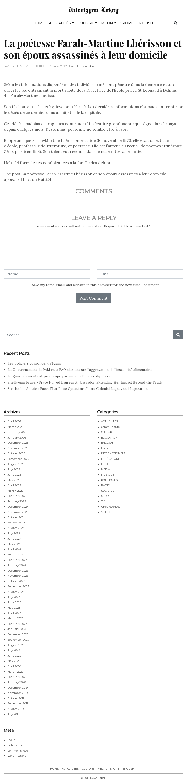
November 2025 (18, 448)
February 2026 (17, 432)
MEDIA (107, 23)
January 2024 (17, 565)
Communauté (110, 427)
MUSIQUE (107, 474)
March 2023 (15, 618)
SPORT (126, 23)
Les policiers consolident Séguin (35, 363)
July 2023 (14, 597)
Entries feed (15, 745)
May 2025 (14, 480)
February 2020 (17, 677)
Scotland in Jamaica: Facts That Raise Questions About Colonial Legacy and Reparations (78, 389)
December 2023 (18, 570)
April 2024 (14, 549)
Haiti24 (44, 179)
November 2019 (18, 693)
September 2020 (18, 639)
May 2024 (14, 544)
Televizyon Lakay (94, 9)
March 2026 (15, 427)
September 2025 (18, 458)
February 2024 (18, 560)
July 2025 (14, 469)
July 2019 (13, 714)
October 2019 (16, 698)
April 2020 (14, 666)
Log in (12, 740)
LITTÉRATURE (110, 458)
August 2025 (16, 464)
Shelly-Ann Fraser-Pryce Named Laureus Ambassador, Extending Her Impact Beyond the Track (85, 382)
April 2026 (14, 421)
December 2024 (18, 506)
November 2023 (18, 575)
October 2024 (17, 517)
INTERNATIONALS (113, 453)
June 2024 (15, 538)
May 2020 (14, 661)
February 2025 (17, 496)
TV (103, 501)
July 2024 (14, 533)
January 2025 (17, 501)
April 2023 (14, 613)
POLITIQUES (109, 480)
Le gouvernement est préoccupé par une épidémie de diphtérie (60, 376)
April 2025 (14, 485)
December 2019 (18, 687)
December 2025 (18, 442)
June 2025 (14, 474)
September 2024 (18, 522)
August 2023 (16, 592)
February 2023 (17, 624)
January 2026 (17, 437)
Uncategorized (111, 506)
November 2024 (18, 512)
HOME (39, 23)
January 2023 (17, 629)
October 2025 (16, 453)
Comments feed (18, 750)
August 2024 (16, 528)
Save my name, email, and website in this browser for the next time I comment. (95, 285)
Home (105, 448)
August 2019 (16, 709)
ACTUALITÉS (60, 23)
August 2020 (16, 645)
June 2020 (14, 655)
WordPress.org (17, 755)
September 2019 (18, 703)
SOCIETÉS (107, 490)
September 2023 (18, 586)
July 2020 (14, 650)
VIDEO (105, 512)
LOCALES (107, 464)
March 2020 (15, 671)
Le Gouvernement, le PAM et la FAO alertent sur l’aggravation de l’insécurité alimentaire (80, 369)
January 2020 (17, 682)
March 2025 (15, 490)
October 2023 (16, 581)
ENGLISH (145, 23)
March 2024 (16, 554)
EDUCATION (109, 437)
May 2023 (14, 607)
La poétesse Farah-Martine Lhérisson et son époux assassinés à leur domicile (93, 173)
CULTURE (86, 23)
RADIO (105, 485)
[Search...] (88, 334)
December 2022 (18, 634)
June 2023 (14, 602)
